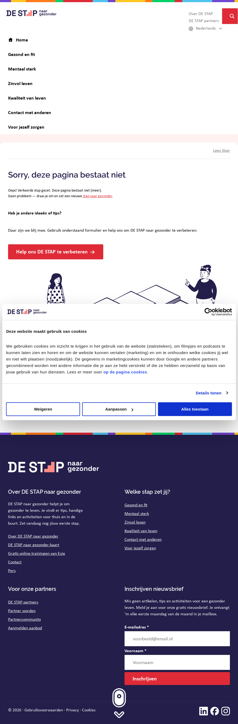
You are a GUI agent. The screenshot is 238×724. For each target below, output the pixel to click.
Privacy (72, 710)
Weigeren (43, 409)
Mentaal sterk (137, 513)
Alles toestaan (195, 409)
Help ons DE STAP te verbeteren (52, 251)
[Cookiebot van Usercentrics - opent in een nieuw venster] (208, 312)
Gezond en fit (136, 505)
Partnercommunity (24, 619)
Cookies (88, 710)
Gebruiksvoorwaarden (43, 710)
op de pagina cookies (125, 372)
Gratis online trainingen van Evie (36, 553)
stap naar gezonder (97, 195)
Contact (15, 562)
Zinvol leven (135, 522)
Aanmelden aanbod (25, 628)
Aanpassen (119, 409)
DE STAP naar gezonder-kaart (33, 545)
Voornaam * (136, 651)
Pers (12, 570)
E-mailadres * (137, 627)
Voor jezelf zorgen (140, 548)
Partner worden (21, 610)
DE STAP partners (23, 602)
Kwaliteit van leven (141, 531)
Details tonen (208, 393)
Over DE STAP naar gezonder (33, 536)
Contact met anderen (143, 539)
